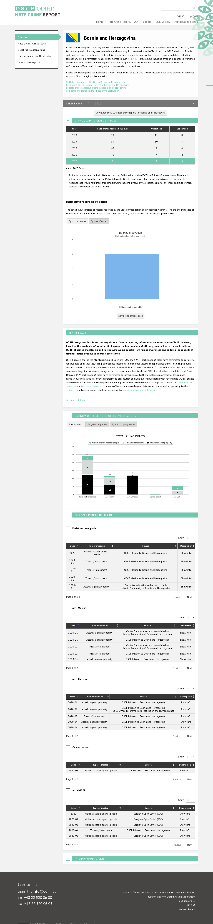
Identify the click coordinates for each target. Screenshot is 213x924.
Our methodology (75, 400)
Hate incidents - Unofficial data (34, 56)
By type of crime (98, 221)
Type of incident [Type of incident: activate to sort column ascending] (96, 545)
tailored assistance (91, 386)
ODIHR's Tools (142, 21)
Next (189, 596)
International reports (29, 62)
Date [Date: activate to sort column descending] (72, 545)
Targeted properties (97, 424)
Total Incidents (76, 424)
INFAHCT (134, 58)
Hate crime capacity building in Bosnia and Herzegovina (97, 87)
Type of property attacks (123, 424)
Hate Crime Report (119, 21)
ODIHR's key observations (31, 49)
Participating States (186, 21)
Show (186, 537)
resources (71, 389)
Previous (177, 596)
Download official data (130, 315)
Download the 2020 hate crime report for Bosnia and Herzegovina (130, 112)
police (126, 389)
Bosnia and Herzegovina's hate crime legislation (94, 90)
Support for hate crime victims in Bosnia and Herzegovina (99, 84)
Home (99, 21)
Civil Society (162, 21)
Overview (23, 37)
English (179, 16)
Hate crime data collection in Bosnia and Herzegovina (97, 82)
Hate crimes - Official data (32, 43)
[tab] (77, 221)
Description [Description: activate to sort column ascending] (186, 545)
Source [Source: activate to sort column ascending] (145, 545)
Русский (193, 16)
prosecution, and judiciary (143, 389)
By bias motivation (77, 221)
